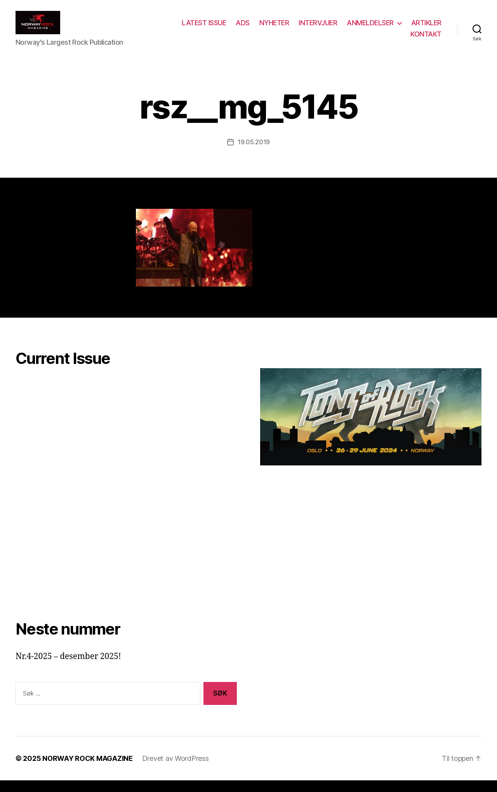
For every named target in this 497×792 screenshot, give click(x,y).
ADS (283, 28)
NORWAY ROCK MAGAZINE (87, 770)
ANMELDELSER (410, 28)
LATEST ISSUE (244, 28)
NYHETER (314, 28)
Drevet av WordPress (175, 770)
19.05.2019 (254, 153)
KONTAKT (425, 40)
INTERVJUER (358, 28)
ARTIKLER (385, 40)
